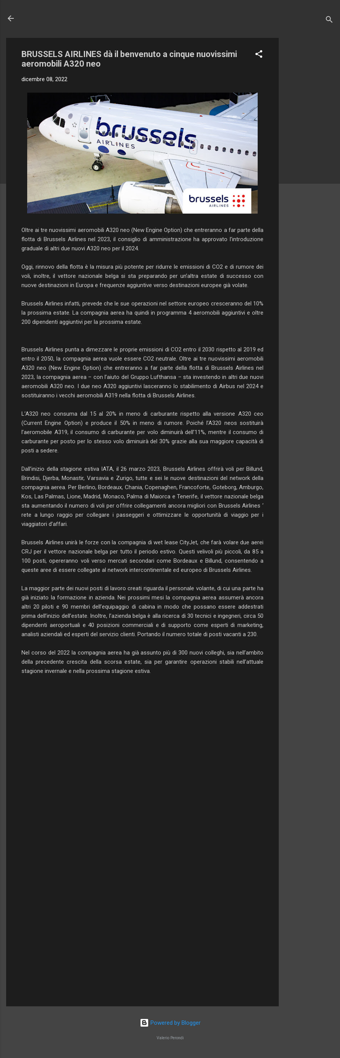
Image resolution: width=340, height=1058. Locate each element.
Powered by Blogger (170, 1022)
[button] (258, 55)
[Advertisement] (309, 153)
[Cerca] (329, 21)
